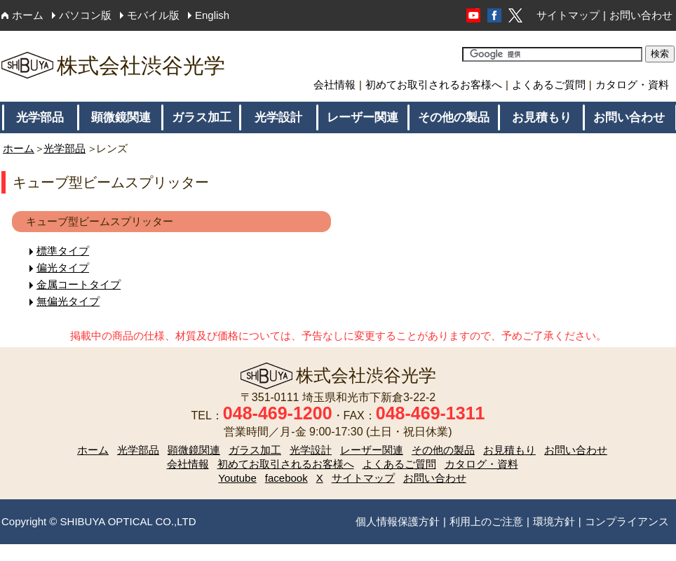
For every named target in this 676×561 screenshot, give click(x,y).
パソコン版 (85, 15)
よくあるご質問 (549, 84)
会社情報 (334, 84)
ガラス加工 (201, 117)
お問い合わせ (640, 15)
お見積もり (542, 117)
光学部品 (40, 117)
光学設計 (278, 117)
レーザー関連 (362, 117)
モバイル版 (153, 15)
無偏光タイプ (68, 301)
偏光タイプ (62, 267)
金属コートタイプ (78, 284)
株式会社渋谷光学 (113, 65)
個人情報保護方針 (398, 521)
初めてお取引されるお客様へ (433, 84)
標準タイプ (62, 251)
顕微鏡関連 (121, 117)
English (212, 15)
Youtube (237, 478)
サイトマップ (568, 15)
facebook (286, 478)
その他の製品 (453, 117)
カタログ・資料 (632, 84)
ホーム (27, 15)
